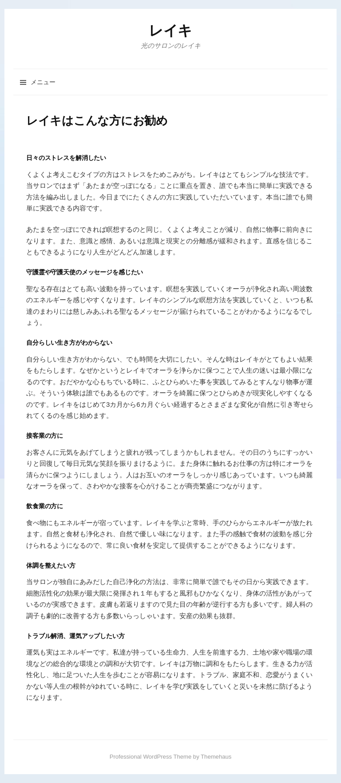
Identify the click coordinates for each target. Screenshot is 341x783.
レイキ (170, 31)
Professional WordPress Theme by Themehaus (171, 756)
